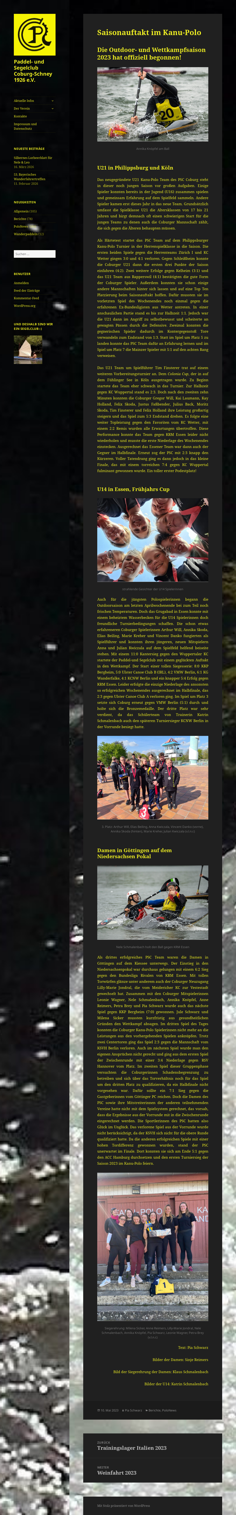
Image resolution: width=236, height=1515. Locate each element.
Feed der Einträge (27, 290)
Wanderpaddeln (26, 234)
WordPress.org (24, 306)
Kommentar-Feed (26, 298)
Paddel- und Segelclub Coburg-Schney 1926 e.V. (33, 70)
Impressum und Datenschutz (25, 126)
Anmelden (21, 283)
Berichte (20, 219)
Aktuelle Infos (24, 101)
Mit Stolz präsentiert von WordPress (123, 1506)
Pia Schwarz (133, 1410)
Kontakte (20, 116)
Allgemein (21, 211)
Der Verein (22, 108)
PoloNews (21, 226)
